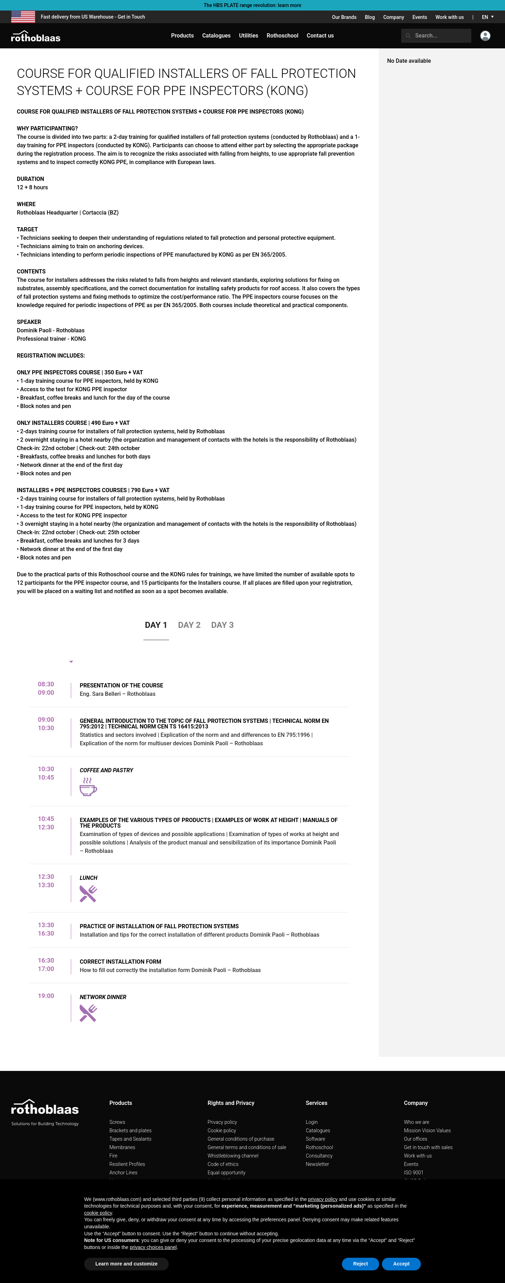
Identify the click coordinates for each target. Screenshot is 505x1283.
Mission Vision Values (427, 1130)
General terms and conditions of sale (247, 1147)
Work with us (450, 17)
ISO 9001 (414, 1172)
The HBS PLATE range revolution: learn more (253, 5)
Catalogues (318, 1130)
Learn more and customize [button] (126, 1264)
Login (312, 1122)
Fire (113, 1156)
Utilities (248, 35)
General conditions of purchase (241, 1139)
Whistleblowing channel (233, 1156)
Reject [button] (360, 1264)
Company (393, 17)
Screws (117, 1122)
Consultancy (319, 1156)
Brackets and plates (130, 1130)
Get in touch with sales (428, 1147)
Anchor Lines (123, 1172)
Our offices (415, 1139)
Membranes (122, 1147)
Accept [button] (401, 1264)
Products (182, 35)
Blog (370, 17)
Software (315, 1139)
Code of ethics (223, 1164)
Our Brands (344, 17)
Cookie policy (222, 1130)
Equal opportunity (226, 1172)
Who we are (416, 1122)
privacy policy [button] (323, 1199)
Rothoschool (319, 1147)
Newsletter (317, 1164)
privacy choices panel (153, 1247)
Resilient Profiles (127, 1164)
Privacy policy (222, 1122)
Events (419, 17)
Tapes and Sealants (130, 1139)
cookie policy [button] (98, 1213)
